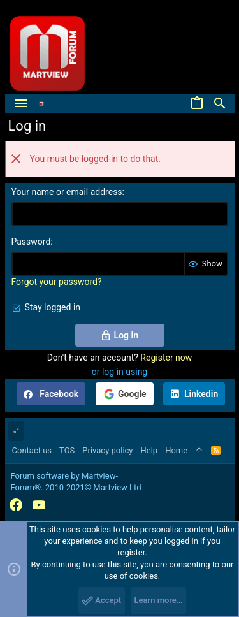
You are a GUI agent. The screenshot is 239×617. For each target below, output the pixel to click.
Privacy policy (107, 450)
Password (31, 241)
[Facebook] (16, 505)
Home (176, 450)
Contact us (32, 450)
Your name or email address (66, 192)
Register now (166, 357)
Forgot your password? (56, 282)
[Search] (219, 104)
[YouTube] (39, 505)
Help (149, 450)
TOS (67, 450)
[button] (21, 104)
